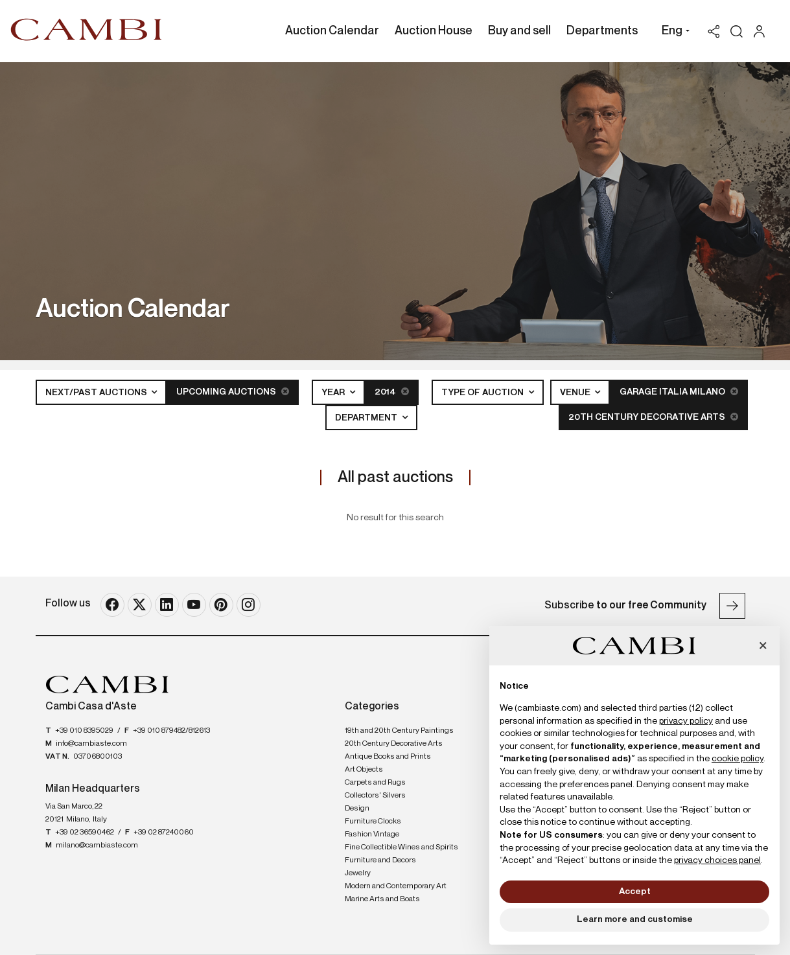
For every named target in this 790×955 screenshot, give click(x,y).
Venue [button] (576, 392)
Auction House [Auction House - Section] (433, 31)
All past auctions (395, 477)
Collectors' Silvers (375, 795)
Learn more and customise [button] (635, 919)
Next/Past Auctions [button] (97, 392)
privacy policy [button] (686, 721)
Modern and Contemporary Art (396, 886)
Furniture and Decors (380, 860)
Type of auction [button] (483, 392)
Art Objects (364, 769)
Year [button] (334, 392)
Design (357, 808)
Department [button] (367, 417)
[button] (672, 32)
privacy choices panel (717, 860)
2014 (392, 392)
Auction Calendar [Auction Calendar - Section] (332, 31)
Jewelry (358, 873)
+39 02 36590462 (84, 832)
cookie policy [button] (737, 758)
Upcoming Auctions (232, 392)
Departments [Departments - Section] (602, 31)
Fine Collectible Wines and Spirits (401, 847)
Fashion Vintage (372, 834)
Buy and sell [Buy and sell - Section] (519, 31)
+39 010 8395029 (84, 730)
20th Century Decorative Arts (654, 417)
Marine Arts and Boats (382, 899)
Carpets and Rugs (375, 782)
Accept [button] (635, 891)
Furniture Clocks (373, 821)
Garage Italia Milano (679, 392)
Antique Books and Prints (388, 756)
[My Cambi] (762, 31)
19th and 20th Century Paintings (399, 730)
